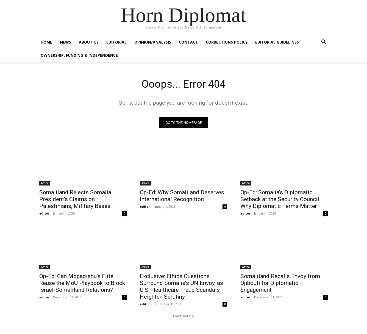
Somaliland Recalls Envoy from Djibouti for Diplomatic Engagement (280, 283)
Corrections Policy (227, 42)
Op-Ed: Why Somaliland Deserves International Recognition (182, 196)
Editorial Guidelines (277, 42)
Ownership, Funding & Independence (79, 55)
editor (44, 214)
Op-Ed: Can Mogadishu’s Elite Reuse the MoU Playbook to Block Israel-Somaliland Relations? (82, 283)
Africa (45, 183)
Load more (183, 316)
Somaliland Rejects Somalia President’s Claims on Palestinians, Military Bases (75, 200)
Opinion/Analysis (152, 42)
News (65, 42)
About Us (89, 42)
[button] (323, 42)
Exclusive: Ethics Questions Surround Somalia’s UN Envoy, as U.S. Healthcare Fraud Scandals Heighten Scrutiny (181, 287)
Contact (188, 42)
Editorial (116, 42)
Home (46, 42)
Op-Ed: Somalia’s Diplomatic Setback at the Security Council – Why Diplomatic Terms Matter (282, 200)
